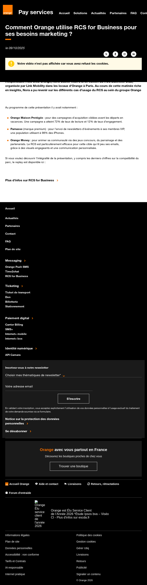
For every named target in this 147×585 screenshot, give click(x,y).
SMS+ (9, 329)
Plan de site (13, 249)
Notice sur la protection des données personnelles (32, 421)
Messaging (13, 260)
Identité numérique (19, 348)
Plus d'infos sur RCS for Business (30, 180)
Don (8, 297)
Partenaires (118, 13)
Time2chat (12, 271)
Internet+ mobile (16, 333)
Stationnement (15, 306)
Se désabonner (16, 431)
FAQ (134, 13)
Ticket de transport (18, 292)
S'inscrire (73, 399)
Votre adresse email (19, 386)
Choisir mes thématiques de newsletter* (33, 375)
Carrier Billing (14, 324)
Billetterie (12, 301)
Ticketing (12, 285)
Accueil (64, 13)
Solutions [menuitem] (80, 13)
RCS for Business (17, 276)
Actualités (98, 13)
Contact (10, 233)
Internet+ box (14, 338)
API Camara (13, 354)
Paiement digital (17, 318)
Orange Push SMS (17, 266)
